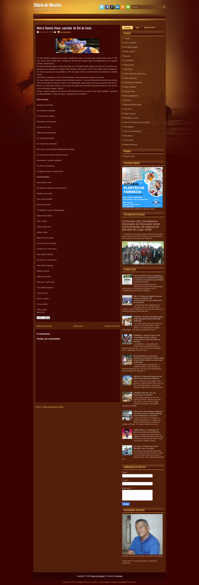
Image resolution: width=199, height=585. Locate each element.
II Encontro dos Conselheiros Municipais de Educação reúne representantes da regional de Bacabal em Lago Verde (141, 225)
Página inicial (78, 326)
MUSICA (127, 100)
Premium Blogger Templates (107, 582)
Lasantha (94, 582)
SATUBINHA (129, 127)
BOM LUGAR (129, 52)
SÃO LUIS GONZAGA (133, 131)
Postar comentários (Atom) (53, 407)
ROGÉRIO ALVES (131, 118)
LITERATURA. (129, 91)
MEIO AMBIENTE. (131, 96)
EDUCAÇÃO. (129, 65)
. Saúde (127, 38)
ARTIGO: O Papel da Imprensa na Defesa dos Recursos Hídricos (147, 377)
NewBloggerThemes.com (127, 582)
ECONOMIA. (129, 60)
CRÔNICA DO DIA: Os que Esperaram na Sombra (144, 394)
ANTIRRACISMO (131, 47)
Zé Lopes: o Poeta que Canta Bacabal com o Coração (145, 447)
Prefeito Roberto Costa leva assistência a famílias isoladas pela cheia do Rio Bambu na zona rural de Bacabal (148, 359)
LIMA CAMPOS (130, 87)
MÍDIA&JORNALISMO (133, 105)
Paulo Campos (130, 114)
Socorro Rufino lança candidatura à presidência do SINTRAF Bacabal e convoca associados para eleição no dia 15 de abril (148, 279)
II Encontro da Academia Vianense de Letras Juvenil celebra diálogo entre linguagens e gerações (148, 413)
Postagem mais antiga (111, 326)
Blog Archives (149, 28)
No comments (65, 32)
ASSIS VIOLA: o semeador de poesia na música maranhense (146, 431)
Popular (127, 28)
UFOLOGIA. (129, 140)
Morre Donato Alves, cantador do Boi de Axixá (64, 27)
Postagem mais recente (44, 326)
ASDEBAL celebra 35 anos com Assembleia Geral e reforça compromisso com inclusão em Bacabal (146, 338)
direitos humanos (131, 145)
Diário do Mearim (47, 5)
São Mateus (128, 136)
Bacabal (127, 56)
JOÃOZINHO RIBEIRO (133, 83)
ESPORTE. (128, 69)
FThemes (73, 582)
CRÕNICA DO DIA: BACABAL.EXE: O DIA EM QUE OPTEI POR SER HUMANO (148, 319)
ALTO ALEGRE (130, 43)
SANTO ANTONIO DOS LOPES (136, 122)
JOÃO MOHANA (130, 78)
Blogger (119, 576)
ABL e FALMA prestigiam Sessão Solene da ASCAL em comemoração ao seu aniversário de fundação (147, 299)
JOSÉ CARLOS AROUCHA (135, 74)
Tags (137, 28)
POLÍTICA (128, 109)
